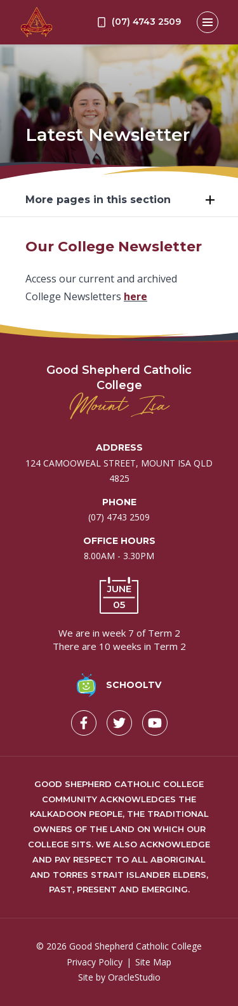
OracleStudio (134, 977)
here (135, 296)
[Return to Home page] (36, 22)
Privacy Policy (94, 962)
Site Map (153, 962)
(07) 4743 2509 (119, 517)
